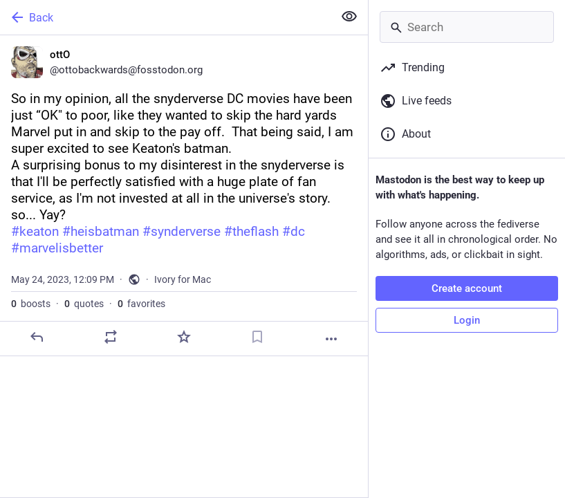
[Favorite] (184, 337)
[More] (331, 339)
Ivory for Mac (182, 279)
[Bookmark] (257, 337)
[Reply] (36, 337)
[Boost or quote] (110, 337)
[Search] (467, 27)
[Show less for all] (349, 16)
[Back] (165, 17)
